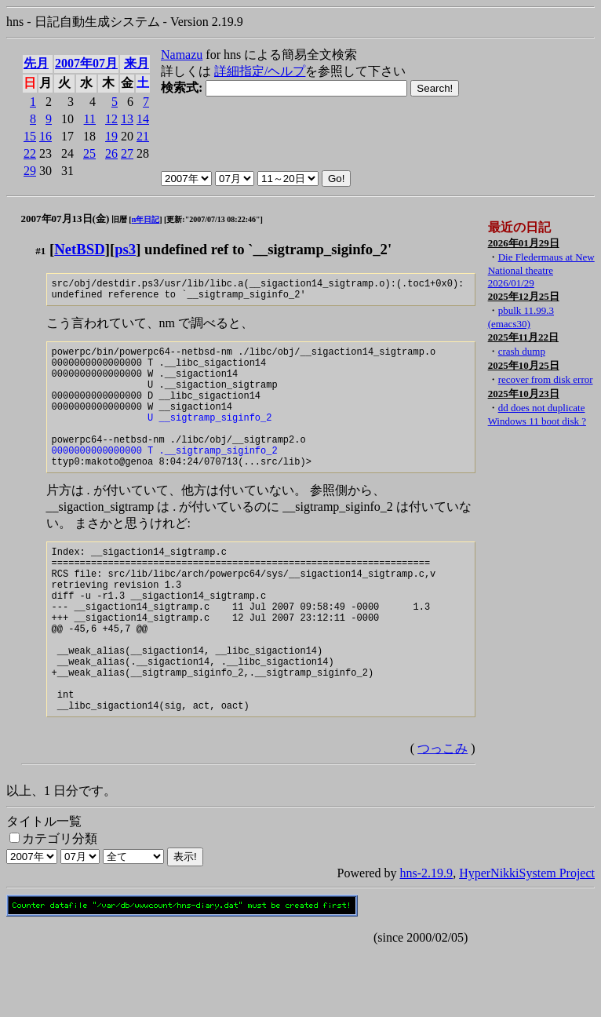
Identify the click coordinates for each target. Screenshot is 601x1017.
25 (89, 153)
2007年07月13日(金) (65, 218)
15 (30, 136)
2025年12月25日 (523, 296)
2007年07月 (86, 63)
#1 (40, 251)
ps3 (125, 249)
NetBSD (79, 249)
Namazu (181, 54)
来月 (136, 63)
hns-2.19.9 (426, 939)
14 (143, 119)
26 (111, 153)
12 (111, 119)
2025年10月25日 (523, 365)
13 (127, 119)
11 (90, 119)
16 (45, 136)
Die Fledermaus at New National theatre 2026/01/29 (541, 270)
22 (30, 153)
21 (143, 136)
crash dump (521, 351)
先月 (36, 63)
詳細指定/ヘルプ (259, 71)
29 (30, 170)
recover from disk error (545, 379)
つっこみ (442, 814)
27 (127, 153)
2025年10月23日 (523, 393)
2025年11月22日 (523, 337)
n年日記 (146, 219)
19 (111, 136)
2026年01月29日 (523, 243)
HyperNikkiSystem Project (527, 939)
